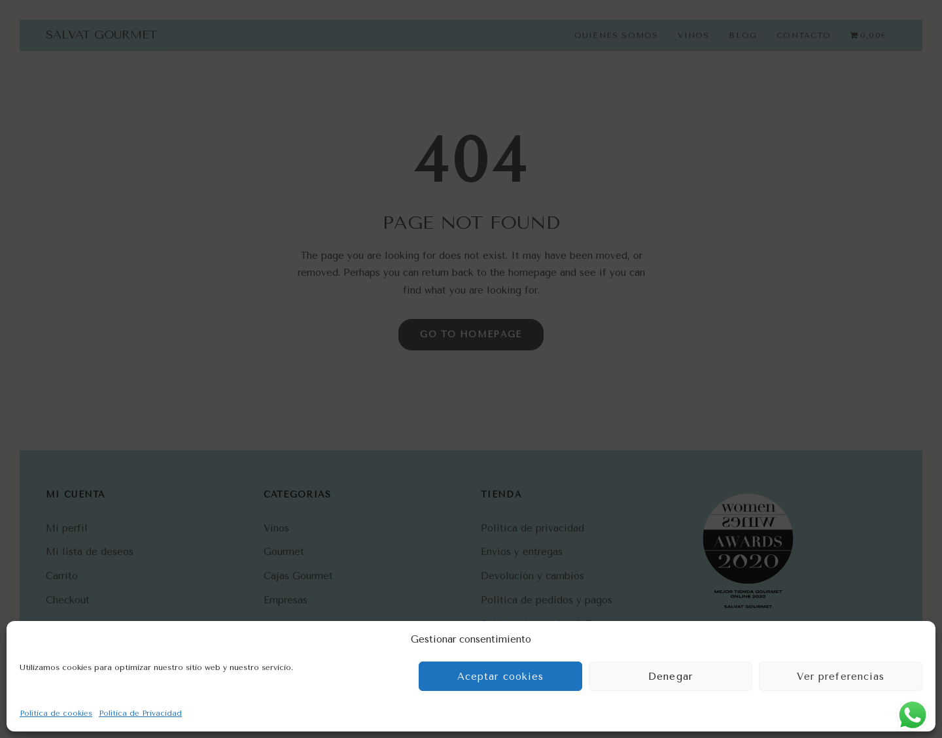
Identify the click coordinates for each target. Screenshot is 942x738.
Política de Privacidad (140, 713)
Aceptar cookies (500, 676)
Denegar (670, 676)
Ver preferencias (841, 676)
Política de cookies (56, 713)
